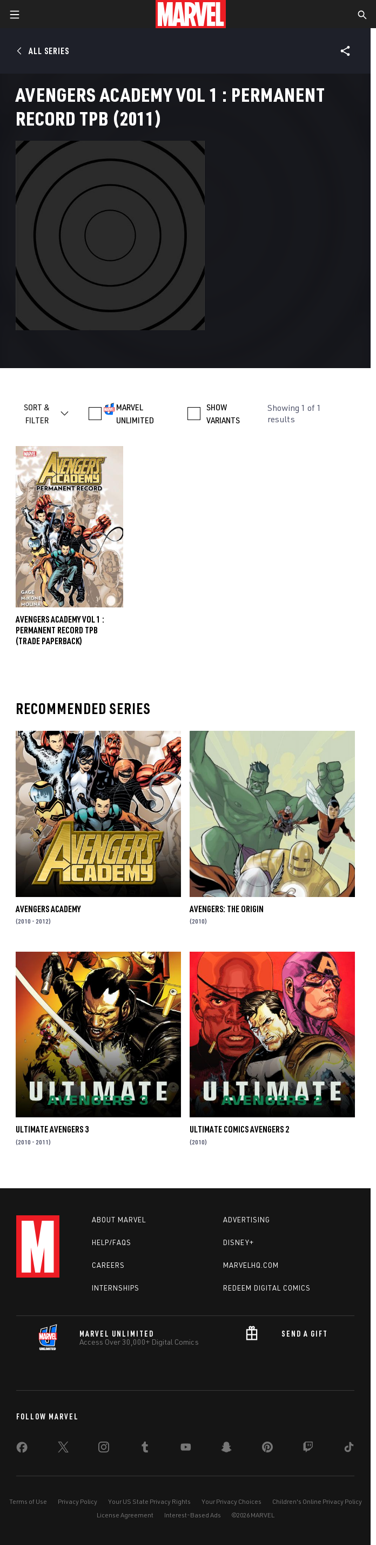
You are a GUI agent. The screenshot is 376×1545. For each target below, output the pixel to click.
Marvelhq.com (251, 1265)
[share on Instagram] (103, 1449)
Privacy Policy (77, 1501)
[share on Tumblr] (144, 1449)
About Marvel (119, 1219)
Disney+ (238, 1242)
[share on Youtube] (185, 1449)
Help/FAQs (111, 1242)
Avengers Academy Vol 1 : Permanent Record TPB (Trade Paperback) (60, 630)
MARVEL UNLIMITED (135, 413)
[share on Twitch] (308, 1449)
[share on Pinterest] (267, 1449)
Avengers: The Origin (227, 909)
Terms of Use (28, 1501)
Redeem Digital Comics (267, 1288)
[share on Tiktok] (349, 1449)
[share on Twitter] (63, 1449)
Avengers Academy (48, 909)
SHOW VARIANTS (223, 413)
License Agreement (125, 1515)
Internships (115, 1288)
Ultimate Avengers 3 (52, 1129)
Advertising (246, 1219)
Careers (108, 1265)
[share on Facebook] (22, 1449)
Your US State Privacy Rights (149, 1501)
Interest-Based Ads (192, 1515)
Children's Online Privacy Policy (317, 1501)
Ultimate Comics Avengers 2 (239, 1129)
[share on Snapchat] (226, 1449)
